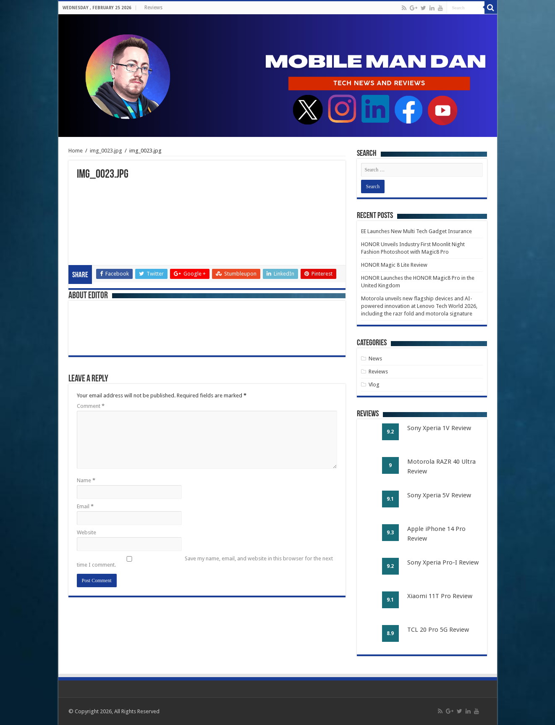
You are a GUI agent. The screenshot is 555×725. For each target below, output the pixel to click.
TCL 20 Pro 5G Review (438, 629)
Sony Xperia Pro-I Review (443, 562)
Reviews (153, 8)
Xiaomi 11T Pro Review (439, 596)
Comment (91, 406)
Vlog (374, 384)
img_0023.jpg (106, 150)
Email (85, 506)
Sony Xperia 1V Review (439, 428)
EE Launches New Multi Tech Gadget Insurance (416, 231)
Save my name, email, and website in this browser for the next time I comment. (205, 561)
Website (86, 532)
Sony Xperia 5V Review (439, 495)
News (375, 358)
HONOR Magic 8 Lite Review (394, 265)
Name (86, 480)
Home (75, 150)
